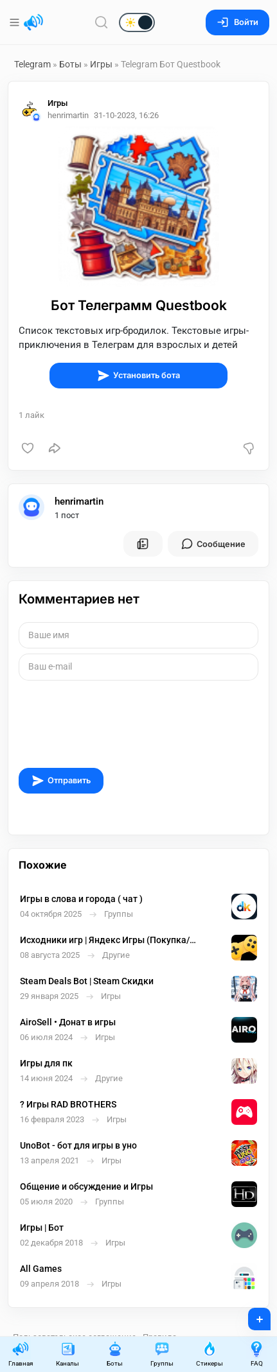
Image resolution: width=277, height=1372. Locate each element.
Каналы (67, 1354)
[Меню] (16, 22)
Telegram (32, 64)
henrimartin (79, 501)
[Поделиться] (54, 448)
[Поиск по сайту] (101, 22)
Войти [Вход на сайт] (237, 22)
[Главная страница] (33, 22)
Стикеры (209, 1354)
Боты (70, 64)
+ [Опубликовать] (251, 1315)
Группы (162, 1354)
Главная (20, 1354)
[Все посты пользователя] (142, 544)
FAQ (256, 1354)
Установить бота (138, 375)
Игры (101, 64)
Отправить (61, 780)
